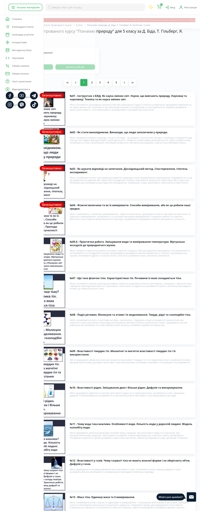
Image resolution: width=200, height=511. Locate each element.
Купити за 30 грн (102, 66)
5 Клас (123, 25)
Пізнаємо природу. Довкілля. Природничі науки (88, 25)
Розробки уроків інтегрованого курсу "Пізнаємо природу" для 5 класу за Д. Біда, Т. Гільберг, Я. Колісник (116, 453)
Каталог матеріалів (64, 7)
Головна (53, 25)
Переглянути (69, 66)
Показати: (54, 41)
